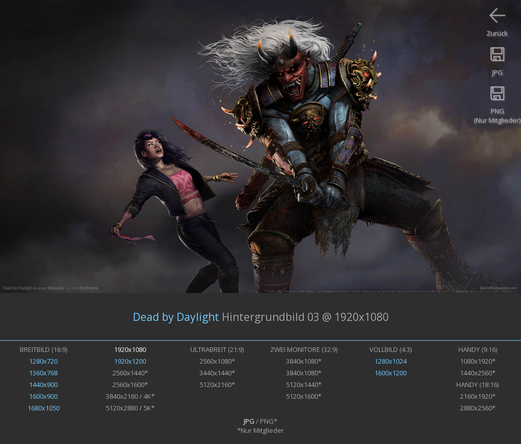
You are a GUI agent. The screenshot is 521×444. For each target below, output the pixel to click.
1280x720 (43, 361)
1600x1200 (390, 372)
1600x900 (43, 396)
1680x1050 (43, 407)
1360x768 (43, 372)
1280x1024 (390, 361)
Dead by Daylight (176, 317)
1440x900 (43, 384)
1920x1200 (130, 361)
